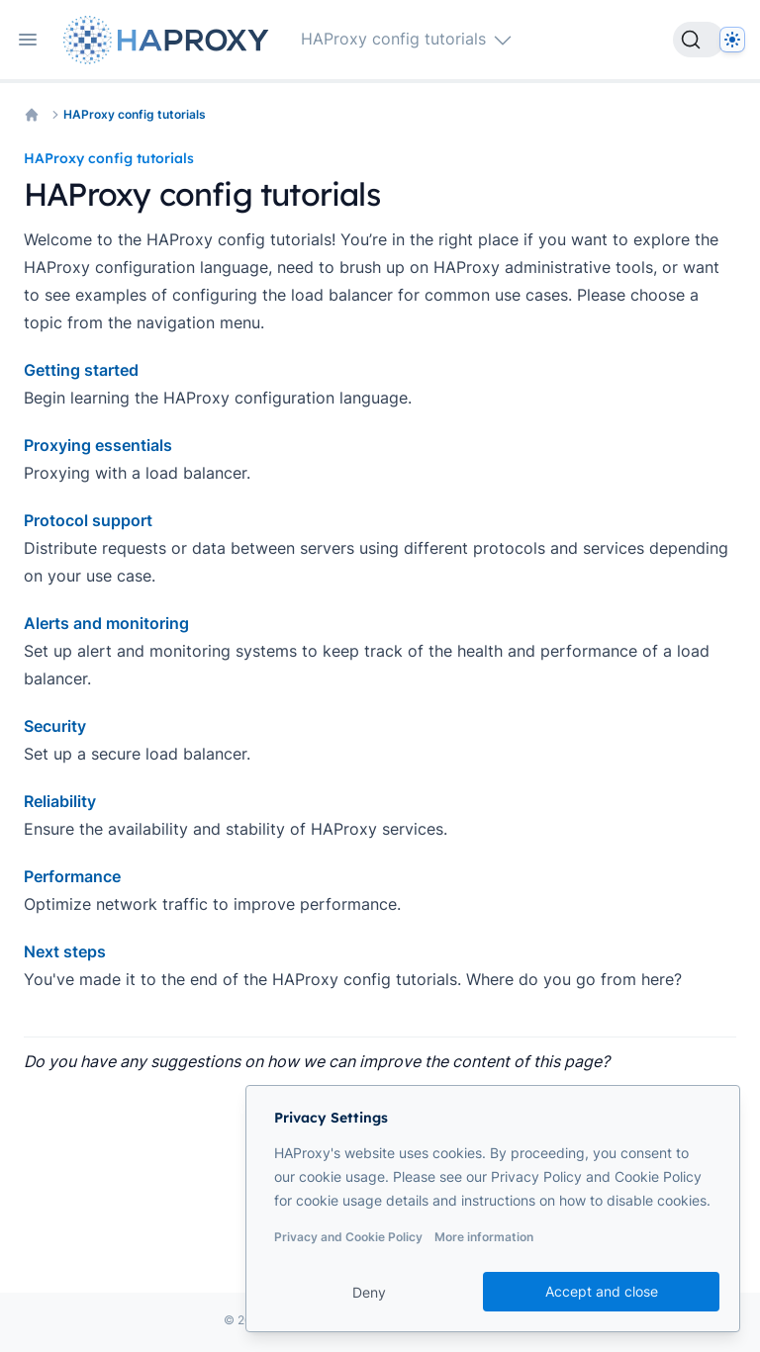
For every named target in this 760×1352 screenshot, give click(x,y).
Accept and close (601, 1291)
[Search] (698, 39)
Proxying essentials (98, 445)
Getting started (81, 370)
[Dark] (732, 39)
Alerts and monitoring (106, 623)
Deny (369, 1292)
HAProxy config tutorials (134, 114)
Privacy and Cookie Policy (348, 1236)
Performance (72, 876)
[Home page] (170, 40)
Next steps (65, 951)
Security (55, 726)
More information (483, 1236)
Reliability (60, 801)
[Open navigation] (28, 39)
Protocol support (88, 520)
